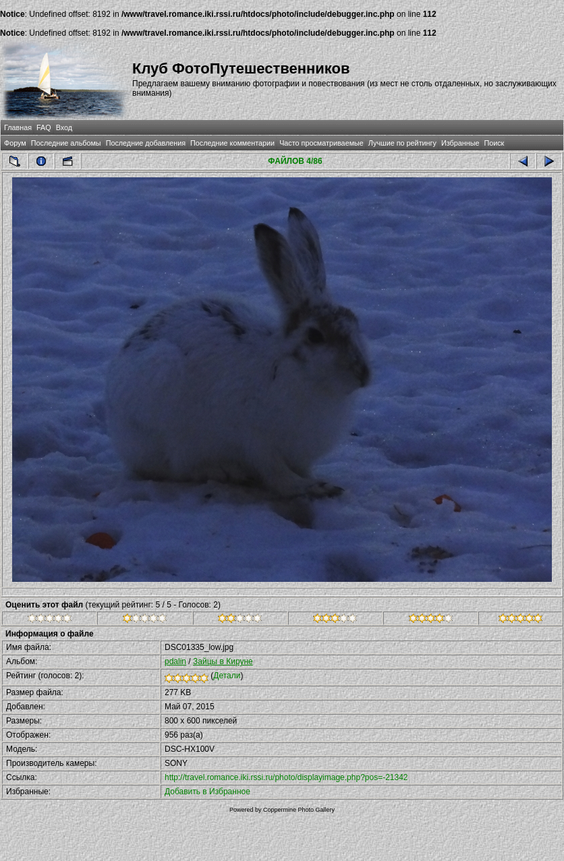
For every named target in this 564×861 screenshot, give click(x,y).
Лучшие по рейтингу (402, 143)
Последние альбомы (66, 143)
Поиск (494, 143)
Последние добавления (146, 143)
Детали (226, 675)
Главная (18, 127)
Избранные (460, 143)
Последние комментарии (232, 143)
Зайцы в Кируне (223, 661)
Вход (64, 127)
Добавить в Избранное (207, 791)
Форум (15, 143)
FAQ (43, 127)
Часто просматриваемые (321, 143)
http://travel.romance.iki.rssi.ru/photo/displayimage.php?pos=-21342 (286, 777)
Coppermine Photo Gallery (299, 809)
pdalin (175, 661)
